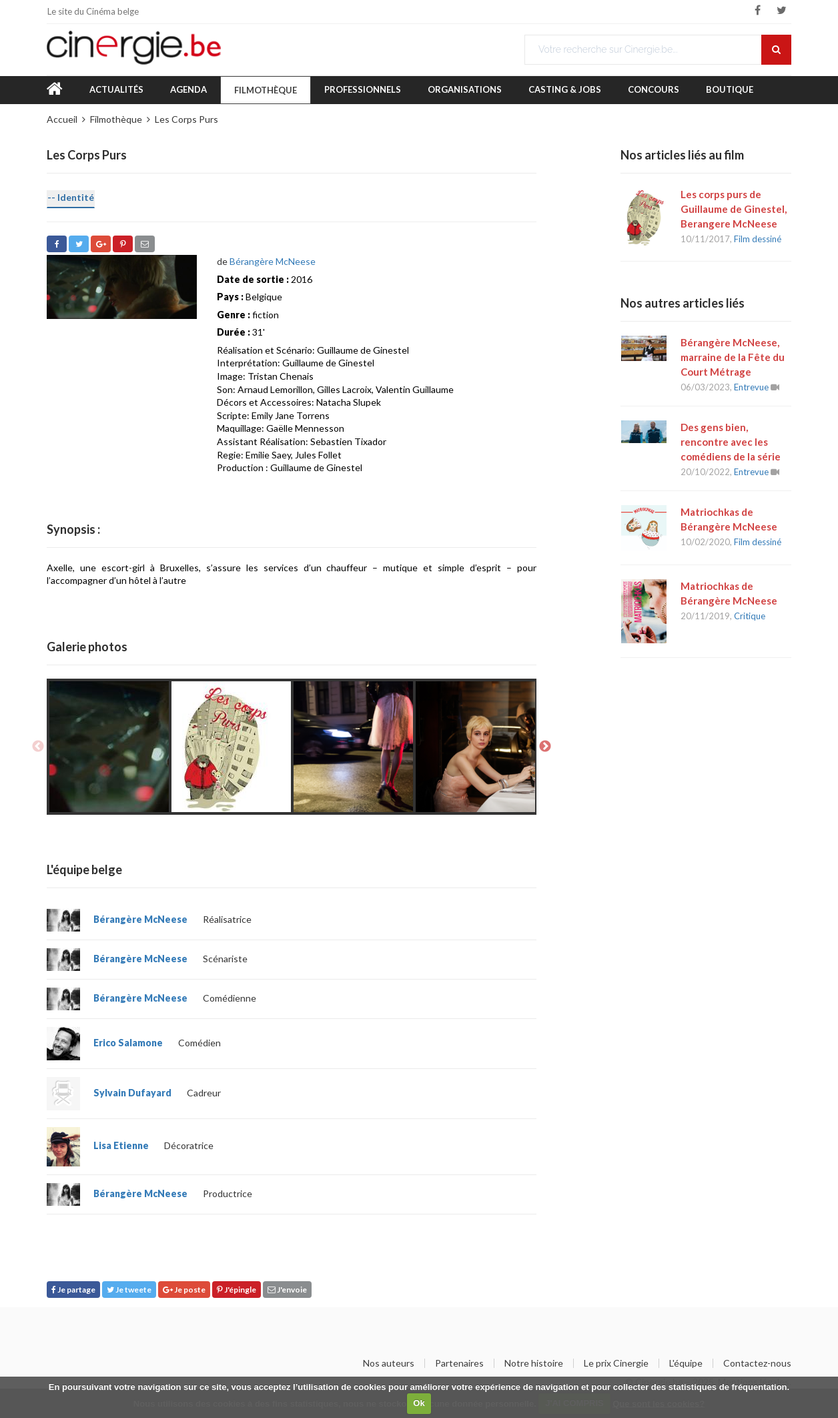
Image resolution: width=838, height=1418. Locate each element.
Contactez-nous (757, 1363)
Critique (749, 616)
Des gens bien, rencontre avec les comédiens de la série (731, 441)
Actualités (116, 89)
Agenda (188, 89)
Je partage (73, 1290)
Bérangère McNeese (273, 261)
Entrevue (751, 387)
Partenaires (459, 1363)
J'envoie (287, 1290)
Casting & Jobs (564, 89)
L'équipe (686, 1363)
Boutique (729, 89)
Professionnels (362, 89)
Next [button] (545, 746)
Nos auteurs (388, 1363)
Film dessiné (757, 239)
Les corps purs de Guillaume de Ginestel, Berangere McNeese (734, 209)
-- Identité (70, 197)
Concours (653, 89)
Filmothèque (265, 90)
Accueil (62, 119)
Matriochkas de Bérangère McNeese (729, 519)
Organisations (465, 89)
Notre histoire (533, 1363)
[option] (109, 746)
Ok (418, 1403)
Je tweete (129, 1290)
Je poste (184, 1290)
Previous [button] (38, 746)
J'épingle (236, 1290)
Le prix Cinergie (616, 1363)
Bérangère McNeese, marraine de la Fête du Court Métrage (733, 357)
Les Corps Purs (186, 119)
